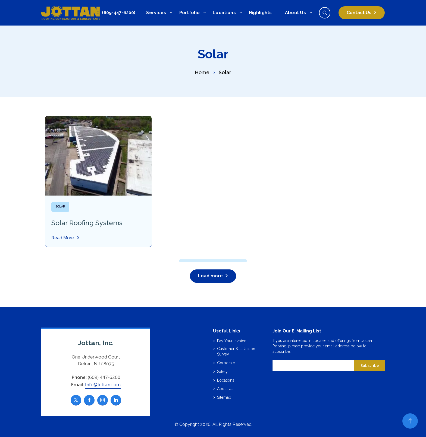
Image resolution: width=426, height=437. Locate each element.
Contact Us (359, 12)
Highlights (260, 12)
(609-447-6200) (118, 12)
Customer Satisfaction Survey (236, 351)
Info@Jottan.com (103, 384)
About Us (295, 12)
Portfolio (189, 12)
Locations (224, 12)
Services (156, 12)
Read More (62, 237)
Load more (210, 275)
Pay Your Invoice (231, 341)
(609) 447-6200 (104, 377)
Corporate (226, 363)
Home (202, 72)
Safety (222, 371)
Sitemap (224, 397)
